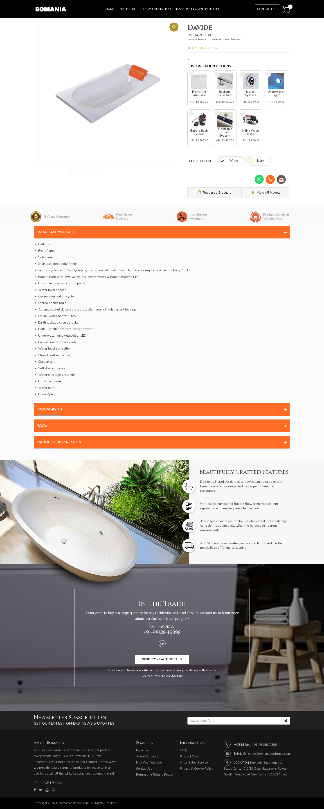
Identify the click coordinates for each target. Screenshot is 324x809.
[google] (54, 790)
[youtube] (47, 790)
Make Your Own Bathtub (197, 9)
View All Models (266, 193)
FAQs (184, 750)
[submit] (285, 721)
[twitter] (40, 790)
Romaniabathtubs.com (74, 803)
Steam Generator (155, 9)
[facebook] (35, 790)
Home (110, 9)
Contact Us (267, 9)
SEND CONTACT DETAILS (162, 660)
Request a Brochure (215, 193)
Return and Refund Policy (154, 775)
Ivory (260, 161)
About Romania (147, 757)
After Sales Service (194, 763)
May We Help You (149, 763)
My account (144, 750)
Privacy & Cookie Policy (196, 769)
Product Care (189, 757)
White (233, 161)
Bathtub (127, 9)
